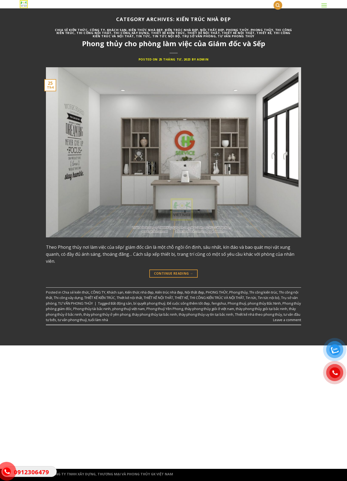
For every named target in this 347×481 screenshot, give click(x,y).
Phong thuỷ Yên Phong (164, 308)
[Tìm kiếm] (278, 5)
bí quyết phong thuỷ (149, 303)
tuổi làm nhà (98, 319)
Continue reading (173, 273)
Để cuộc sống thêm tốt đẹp (188, 303)
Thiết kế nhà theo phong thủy (258, 314)
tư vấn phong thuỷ (72, 319)
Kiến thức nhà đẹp (146, 30)
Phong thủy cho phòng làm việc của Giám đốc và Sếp (173, 43)
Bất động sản (121, 303)
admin (202, 59)
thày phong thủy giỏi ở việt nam (209, 308)
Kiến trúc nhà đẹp (181, 30)
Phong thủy (262, 30)
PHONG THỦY (237, 30)
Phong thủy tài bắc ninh (92, 308)
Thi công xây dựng (131, 33)
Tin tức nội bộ (166, 36)
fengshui (218, 303)
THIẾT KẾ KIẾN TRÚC (168, 33)
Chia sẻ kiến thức (71, 30)
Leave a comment (287, 319)
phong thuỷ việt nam (128, 308)
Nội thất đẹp (212, 30)
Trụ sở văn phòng (199, 36)
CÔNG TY (97, 30)
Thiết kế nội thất (203, 33)
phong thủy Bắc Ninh (264, 303)
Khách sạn (117, 30)
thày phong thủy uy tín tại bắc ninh (206, 314)
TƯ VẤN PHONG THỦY (236, 36)
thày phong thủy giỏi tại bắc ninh (261, 308)
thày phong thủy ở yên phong (106, 314)
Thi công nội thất (94, 33)
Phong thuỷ (237, 303)
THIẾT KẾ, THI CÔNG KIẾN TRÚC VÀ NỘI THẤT (209, 297)
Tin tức (143, 36)
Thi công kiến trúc (263, 292)
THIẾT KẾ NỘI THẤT (238, 33)
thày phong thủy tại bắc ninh (154, 314)
